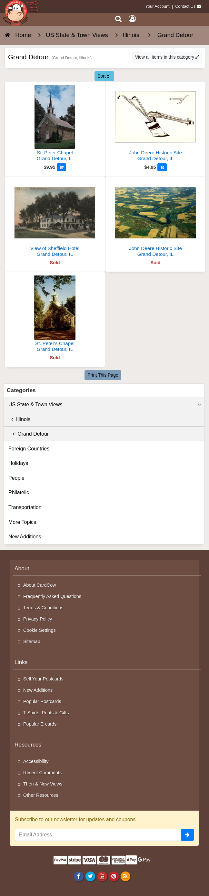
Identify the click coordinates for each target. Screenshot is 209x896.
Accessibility (35, 761)
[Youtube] (102, 876)
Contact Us (185, 6)
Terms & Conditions (43, 607)
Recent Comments (42, 772)
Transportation (25, 507)
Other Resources (40, 795)
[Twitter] (90, 876)
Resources (28, 744)
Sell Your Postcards (43, 678)
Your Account (157, 6)
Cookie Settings (39, 630)
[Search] (118, 19)
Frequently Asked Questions (52, 596)
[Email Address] (98, 835)
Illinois (19, 419)
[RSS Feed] (125, 876)
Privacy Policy (37, 618)
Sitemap (31, 641)
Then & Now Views (42, 783)
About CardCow (39, 585)
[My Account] (132, 19)
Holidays (18, 463)
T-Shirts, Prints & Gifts (46, 712)
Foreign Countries (28, 448)
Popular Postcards (42, 701)
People (16, 478)
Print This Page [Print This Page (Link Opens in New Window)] (102, 375)
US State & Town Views (104, 404)
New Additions (24, 536)
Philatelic (18, 492)
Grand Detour (28, 434)
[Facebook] (79, 876)
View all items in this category (167, 57)
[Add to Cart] (61, 167)
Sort (103, 76)
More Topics (22, 522)
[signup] (187, 835)
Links (21, 662)
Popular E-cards (39, 724)
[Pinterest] (113, 876)
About (22, 568)
